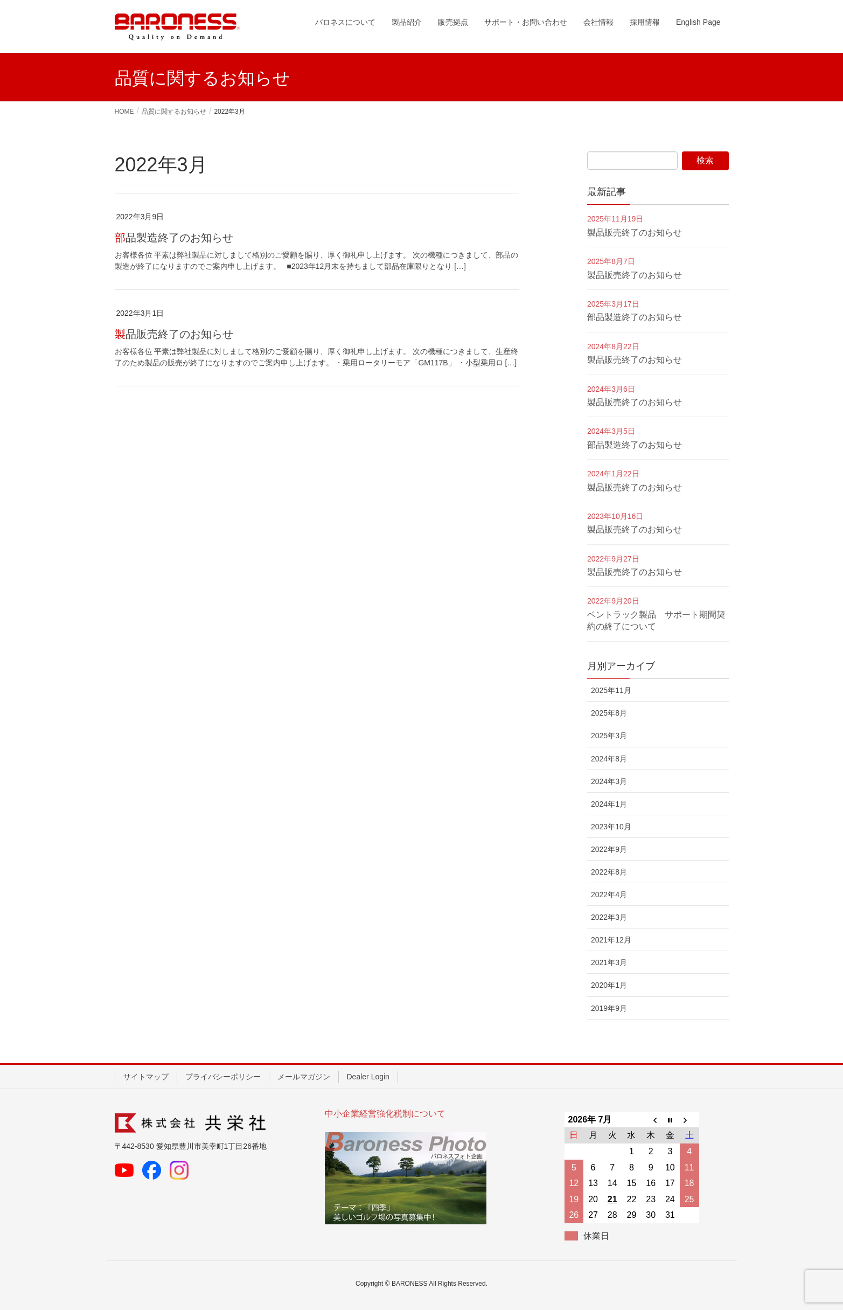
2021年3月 (609, 962)
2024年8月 (609, 758)
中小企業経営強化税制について (385, 1113)
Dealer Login (368, 1076)
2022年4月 (609, 894)
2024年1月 (609, 804)
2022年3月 (609, 917)
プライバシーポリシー (223, 1076)
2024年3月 (609, 781)
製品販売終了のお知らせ (174, 334)
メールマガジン (303, 1076)
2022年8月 (609, 872)
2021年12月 (611, 939)
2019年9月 (609, 1008)
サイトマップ (146, 1076)
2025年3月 (609, 735)
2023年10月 (611, 826)
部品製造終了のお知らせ (174, 238)
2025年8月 (609, 713)
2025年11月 (611, 690)
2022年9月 (609, 849)
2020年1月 (609, 985)
